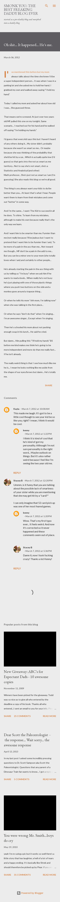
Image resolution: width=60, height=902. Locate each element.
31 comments (22, 874)
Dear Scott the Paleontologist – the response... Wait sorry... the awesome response (27, 739)
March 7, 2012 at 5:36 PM (38, 551)
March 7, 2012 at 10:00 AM (35, 408)
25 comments (22, 716)
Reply (17, 472)
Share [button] (48, 385)
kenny (26, 430)
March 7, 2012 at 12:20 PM (38, 480)
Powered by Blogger (30, 892)
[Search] (46, 6)
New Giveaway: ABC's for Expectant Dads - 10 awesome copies (26, 676)
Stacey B (18, 480)
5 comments (21, 779)
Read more (49, 716)
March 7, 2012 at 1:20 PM (38, 516)
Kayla (16, 408)
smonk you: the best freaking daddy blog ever (21, 9)
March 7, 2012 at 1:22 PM (38, 433)
